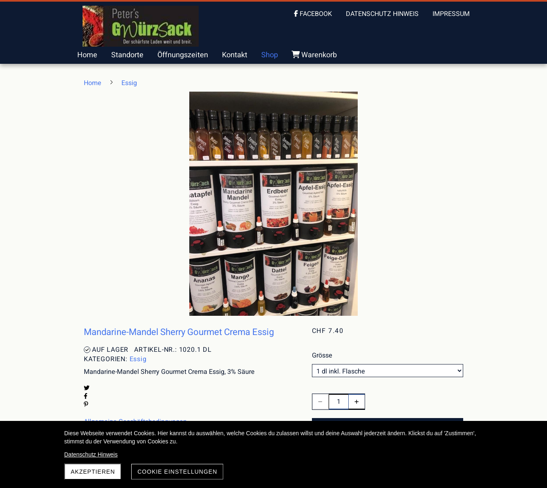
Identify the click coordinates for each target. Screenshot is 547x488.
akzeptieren (93, 471)
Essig (138, 359)
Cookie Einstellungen (177, 471)
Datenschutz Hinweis (91, 454)
